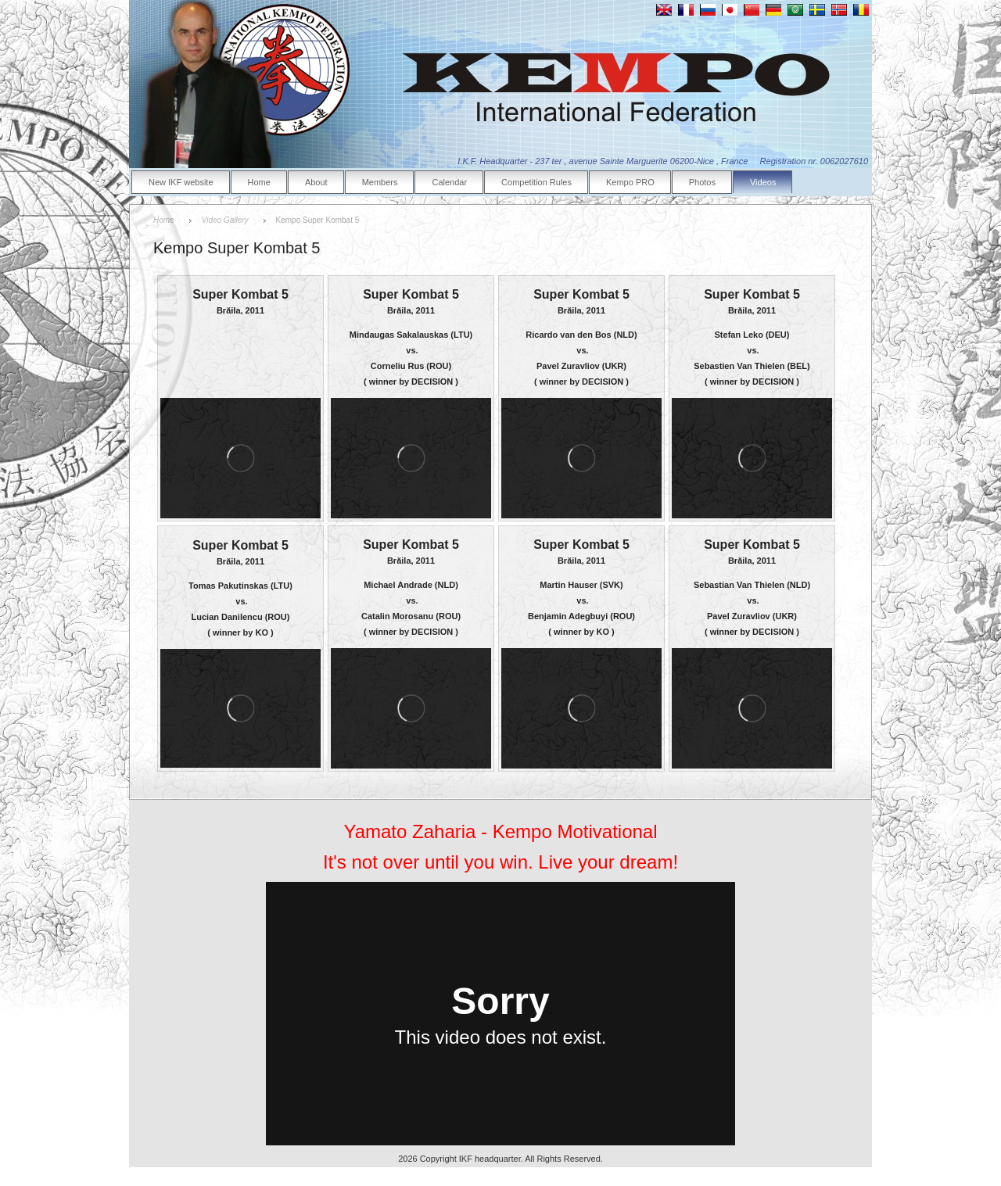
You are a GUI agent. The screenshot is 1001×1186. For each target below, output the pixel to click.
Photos (702, 182)
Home (259, 182)
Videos (763, 182)
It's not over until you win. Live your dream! (500, 861)
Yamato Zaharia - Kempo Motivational (500, 831)
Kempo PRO (630, 182)
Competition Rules (536, 182)
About (316, 182)
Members (380, 182)
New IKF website (181, 182)
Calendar (449, 182)
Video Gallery (225, 220)
